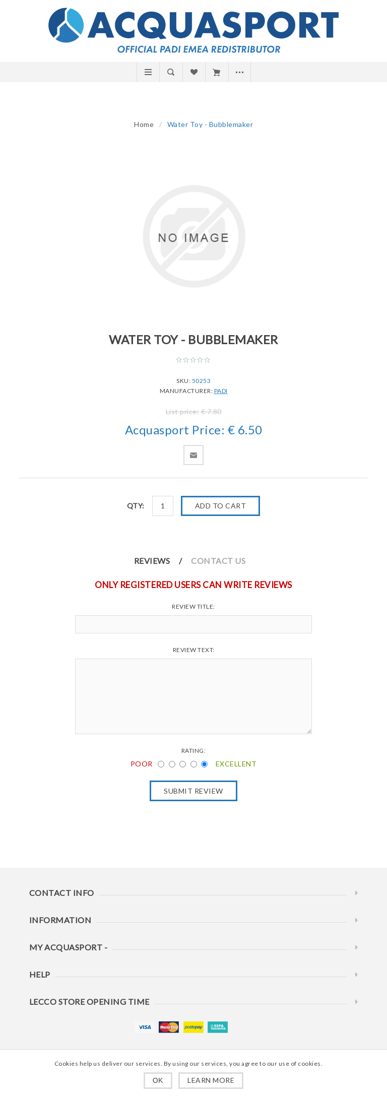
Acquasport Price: (175, 430)
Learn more (210, 1080)
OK (158, 1080)
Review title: (193, 606)
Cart (216, 72)
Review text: (194, 650)
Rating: (193, 750)
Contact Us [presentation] (218, 560)
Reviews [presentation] (152, 560)
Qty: (136, 505)
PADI (221, 391)
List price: (183, 411)
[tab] (162, 560)
